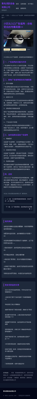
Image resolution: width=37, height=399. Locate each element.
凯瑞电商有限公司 (20, 373)
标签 (17, 8)
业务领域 (23, 4)
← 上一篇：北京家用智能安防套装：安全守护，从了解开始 (18, 200)
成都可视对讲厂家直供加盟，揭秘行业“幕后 (18, 310)
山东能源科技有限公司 (16, 375)
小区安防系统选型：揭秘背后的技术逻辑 (17, 344)
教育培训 (22, 377)
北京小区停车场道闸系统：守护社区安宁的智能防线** (18, 291)
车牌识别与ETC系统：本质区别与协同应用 (17, 273)
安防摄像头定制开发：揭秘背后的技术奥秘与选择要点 (18, 357)
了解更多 (16, 377)
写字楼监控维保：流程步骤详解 (14, 255)
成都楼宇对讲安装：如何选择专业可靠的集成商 (18, 323)
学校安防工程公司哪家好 (12, 304)
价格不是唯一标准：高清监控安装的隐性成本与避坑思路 (18, 350)
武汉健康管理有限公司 (9, 380)
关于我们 (30, 4)
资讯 (7, 15)
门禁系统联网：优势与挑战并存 (14, 364)
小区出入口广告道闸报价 (18, 49)
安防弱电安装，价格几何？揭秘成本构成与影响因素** (18, 330)
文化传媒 (9, 377)
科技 (12, 373)
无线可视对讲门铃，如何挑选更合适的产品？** (17, 338)
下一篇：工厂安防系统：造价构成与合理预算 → (19, 208)
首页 (17, 4)
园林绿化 (29, 377)
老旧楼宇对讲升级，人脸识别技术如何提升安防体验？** (18, 316)
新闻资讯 (23, 8)
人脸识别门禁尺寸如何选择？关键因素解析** (18, 298)
